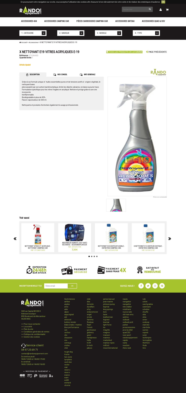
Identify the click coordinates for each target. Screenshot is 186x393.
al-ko (66, 307)
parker (125, 325)
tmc (144, 348)
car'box (67, 332)
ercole (89, 317)
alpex (66, 312)
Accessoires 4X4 (29, 21)
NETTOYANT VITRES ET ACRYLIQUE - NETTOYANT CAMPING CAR (38, 247)
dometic (90, 304)
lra (104, 327)
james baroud (108, 299)
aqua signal (69, 314)
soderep (146, 322)
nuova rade (127, 312)
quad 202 (126, 332)
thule (145, 345)
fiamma (90, 320)
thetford (146, 343)
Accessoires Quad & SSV (153, 21)
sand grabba (148, 304)
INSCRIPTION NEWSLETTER (30, 286)
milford (106, 345)
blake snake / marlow (73, 325)
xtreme (67, 385)
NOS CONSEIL (60, 74)
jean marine (108, 302)
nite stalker (127, 307)
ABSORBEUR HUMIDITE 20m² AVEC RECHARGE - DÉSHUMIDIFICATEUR (74, 244)
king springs (108, 309)
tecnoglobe (147, 340)
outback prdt (128, 322)
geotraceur (91, 330)
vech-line (68, 362)
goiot (89, 335)
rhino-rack (127, 348)
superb (145, 332)
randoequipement (130, 338)
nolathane (127, 309)
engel (89, 314)
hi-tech (90, 345)
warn (66, 378)
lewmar (106, 322)
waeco (67, 375)
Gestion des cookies (32, 337)
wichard (67, 383)
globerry (90, 332)
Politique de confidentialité (34, 334)
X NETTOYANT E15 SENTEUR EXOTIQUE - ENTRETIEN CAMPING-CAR (148, 247)
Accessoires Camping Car (56, 21)
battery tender (70, 322)
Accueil (23, 42)
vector (66, 365)
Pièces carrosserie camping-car (92, 21)
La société (28, 327)
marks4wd (107, 340)
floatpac (90, 322)
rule (144, 299)
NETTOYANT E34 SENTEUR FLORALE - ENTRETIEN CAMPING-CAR (111, 247)
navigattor (127, 302)
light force (107, 325)
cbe (65, 335)
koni (105, 312)
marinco (106, 338)
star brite (146, 327)
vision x (67, 370)
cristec (67, 345)
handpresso (92, 338)
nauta (125, 299)
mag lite (106, 330)
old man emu (128, 314)
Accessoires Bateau (124, 21)
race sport (127, 335)
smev (145, 320)
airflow (67, 302)
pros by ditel (128, 330)
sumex (145, 330)
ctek (66, 348)
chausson (68, 338)
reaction (126, 345)
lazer (105, 314)
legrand (106, 320)
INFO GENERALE (87, 74)
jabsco (89, 348)
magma (106, 332)
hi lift (89, 343)
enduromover (92, 312)
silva (144, 317)
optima (126, 317)
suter (145, 335)
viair (66, 367)
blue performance (71, 327)
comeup (67, 343)
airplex (67, 304)
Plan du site (28, 329)
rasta (125, 343)
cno (65, 340)
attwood (67, 320)
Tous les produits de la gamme (124, 52)
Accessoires (33, 42)
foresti (89, 327)
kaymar (106, 307)
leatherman (108, 317)
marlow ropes (108, 343)
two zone (68, 357)
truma (66, 354)
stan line (146, 325)
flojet (89, 325)
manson (106, 335)
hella (89, 340)
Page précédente (156, 52)
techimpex (147, 338)
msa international (110, 348)
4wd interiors (69, 299)
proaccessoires (129, 327)
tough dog (68, 352)
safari (145, 302)
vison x (67, 372)
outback (126, 320)
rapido (125, 340)
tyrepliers (68, 360)
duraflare (90, 307)
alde (66, 309)
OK (163, 2)
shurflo (145, 312)
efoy (89, 309)
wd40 (66, 380)
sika (144, 314)
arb (65, 317)
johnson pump (109, 304)
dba (88, 302)
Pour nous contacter (32, 324)
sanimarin (147, 307)
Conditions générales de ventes (36, 332)
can (65, 330)
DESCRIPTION (33, 74)
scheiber (146, 309)
